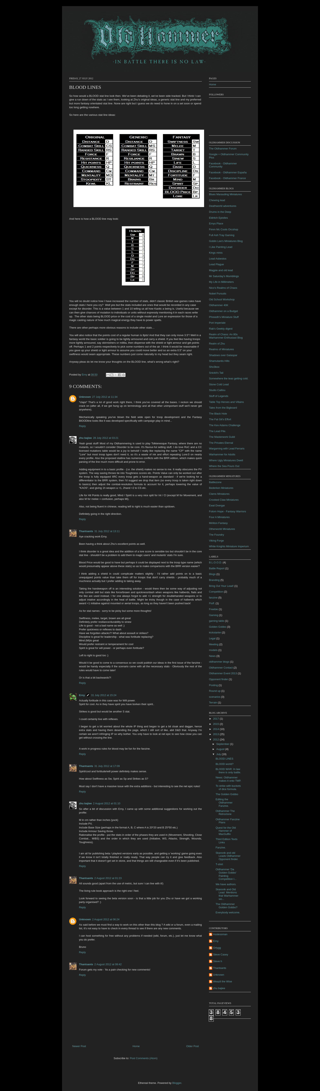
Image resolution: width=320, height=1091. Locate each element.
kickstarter (215, 632)
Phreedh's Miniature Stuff (224, 317)
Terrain (213, 702)
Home (136, 1046)
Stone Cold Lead (219, 384)
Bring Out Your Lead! (221, 585)
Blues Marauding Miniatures (225, 194)
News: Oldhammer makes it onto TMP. (228, 779)
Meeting (213, 644)
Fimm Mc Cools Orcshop (223, 229)
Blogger (176, 1082)
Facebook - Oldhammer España (228, 172)
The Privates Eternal (221, 442)
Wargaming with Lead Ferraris (226, 448)
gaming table (216, 620)
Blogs (212, 574)
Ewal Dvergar (217, 505)
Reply (82, 426)
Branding (214, 580)
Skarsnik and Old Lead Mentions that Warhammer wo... (227, 894)
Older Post (192, 1046)
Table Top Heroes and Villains (226, 401)
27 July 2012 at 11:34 (105, 396)
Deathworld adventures (222, 205)
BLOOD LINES (224, 758)
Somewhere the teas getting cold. (228, 378)
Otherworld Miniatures (222, 528)
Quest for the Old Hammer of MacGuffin (226, 831)
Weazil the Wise (222, 981)
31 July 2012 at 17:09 (107, 766)
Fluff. (212, 603)
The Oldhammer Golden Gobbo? (226, 906)
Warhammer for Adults (222, 454)
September (223, 744)
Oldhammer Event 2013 (223, 673)
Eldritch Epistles (218, 217)
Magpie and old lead (221, 270)
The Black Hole (218, 413)
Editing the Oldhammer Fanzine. (224, 802)
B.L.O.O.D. (215, 562)
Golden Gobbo (217, 626)
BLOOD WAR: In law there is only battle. (228, 771)
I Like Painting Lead (220, 247)
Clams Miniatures (219, 493)
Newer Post (79, 1046)
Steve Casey (220, 954)
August (220, 749)
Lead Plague (216, 264)
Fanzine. (221, 847)
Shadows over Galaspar (223, 355)
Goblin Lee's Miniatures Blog (226, 241)
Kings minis (215, 252)
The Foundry (216, 534)
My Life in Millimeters (221, 281)
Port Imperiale (217, 322)
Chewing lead (217, 200)
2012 (216, 739)
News (212, 655)
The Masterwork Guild (222, 436)
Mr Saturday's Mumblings (224, 276)
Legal (212, 638)
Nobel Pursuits (217, 293)
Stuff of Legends (218, 396)
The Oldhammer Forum (223, 148)
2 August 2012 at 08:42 (108, 964)
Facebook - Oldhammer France (227, 178)
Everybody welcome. (228, 912)
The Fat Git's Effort (220, 419)
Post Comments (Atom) (143, 1058)
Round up (214, 690)
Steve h (217, 961)
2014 (216, 729)
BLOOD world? (224, 764)
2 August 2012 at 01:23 (108, 878)
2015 (216, 723)
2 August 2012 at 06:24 (106, 919)
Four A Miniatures (219, 517)
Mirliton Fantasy (218, 523)
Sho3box (214, 366)
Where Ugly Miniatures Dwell (226, 460)
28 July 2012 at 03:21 (105, 437)
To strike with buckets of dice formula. (228, 787)
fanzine (213, 597)
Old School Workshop (222, 299)
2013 (216, 734)
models (213, 650)
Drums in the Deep (220, 211)
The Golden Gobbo (227, 794)
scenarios (214, 696)
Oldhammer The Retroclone (225, 812)
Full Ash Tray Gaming (221, 235)
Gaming (213, 615)
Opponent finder (218, 679)
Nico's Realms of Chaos (223, 287)
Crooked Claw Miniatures (224, 499)
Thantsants (86, 531)
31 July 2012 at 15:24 (103, 695)
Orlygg (217, 947)
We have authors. (226, 884)
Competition (216, 591)
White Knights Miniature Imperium (229, 546)
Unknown (85, 396)
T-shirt (219, 864)
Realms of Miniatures (221, 349)
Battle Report (216, 568)
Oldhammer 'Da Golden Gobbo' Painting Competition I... (226, 874)
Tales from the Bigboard (223, 407)
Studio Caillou (217, 390)
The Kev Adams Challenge (224, 425)
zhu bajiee (85, 437)
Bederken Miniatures (221, 487)
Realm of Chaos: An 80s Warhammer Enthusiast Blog (226, 336)
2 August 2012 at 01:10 (106, 803)
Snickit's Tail (216, 372)
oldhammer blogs (219, 661)
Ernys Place (216, 223)
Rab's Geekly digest (220, 328)
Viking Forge (216, 540)
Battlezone (215, 482)
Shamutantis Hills (219, 360)
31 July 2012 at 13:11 (107, 531)
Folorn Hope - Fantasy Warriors (227, 511)
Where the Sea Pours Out (224, 466)
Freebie (213, 609)
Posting (213, 685)
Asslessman (220, 934)
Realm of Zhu (217, 343)
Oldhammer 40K (218, 305)
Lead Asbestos (217, 258)
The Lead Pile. (217, 431)
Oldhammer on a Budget (223, 311)
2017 (216, 718)
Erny (82, 695)
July (219, 754)
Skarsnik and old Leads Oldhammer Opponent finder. (228, 856)
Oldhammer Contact (221, 667)
